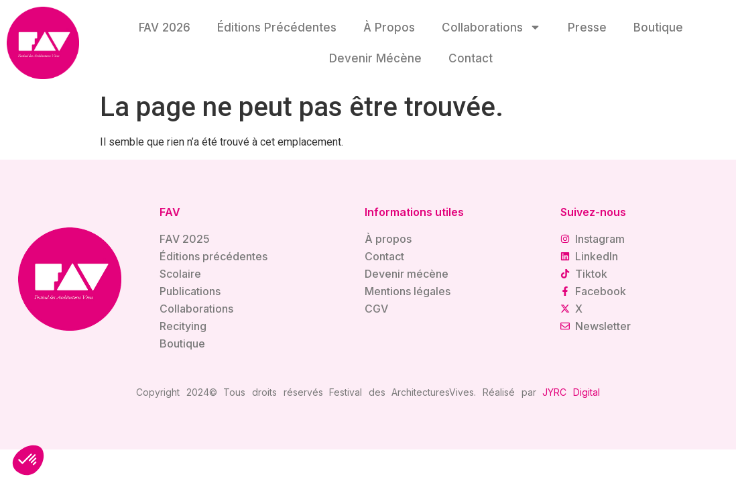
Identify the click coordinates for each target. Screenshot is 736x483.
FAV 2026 (164, 27)
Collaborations (491, 27)
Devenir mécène (375, 58)
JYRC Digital (571, 392)
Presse (587, 27)
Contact (470, 58)
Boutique (658, 27)
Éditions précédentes (276, 27)
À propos (389, 27)
